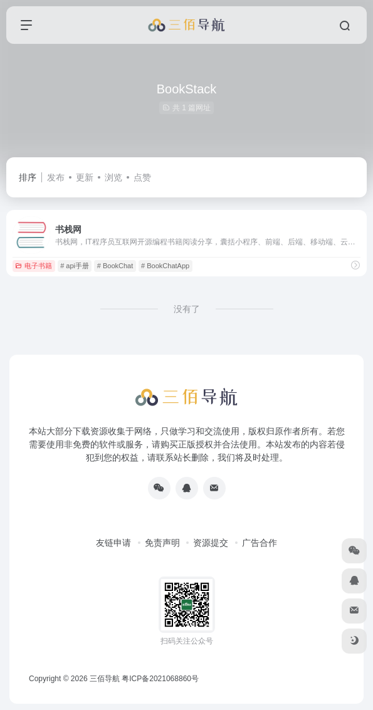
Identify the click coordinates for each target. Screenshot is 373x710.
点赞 (142, 177)
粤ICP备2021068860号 (160, 678)
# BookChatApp (165, 265)
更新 (84, 177)
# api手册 (74, 265)
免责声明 (162, 543)
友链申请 (113, 543)
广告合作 (259, 543)
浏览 (113, 177)
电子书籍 (33, 265)
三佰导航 (105, 678)
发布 (56, 177)
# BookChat (115, 265)
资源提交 (210, 543)
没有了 (187, 309)
